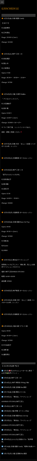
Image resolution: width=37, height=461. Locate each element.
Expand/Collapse (2, 2)
